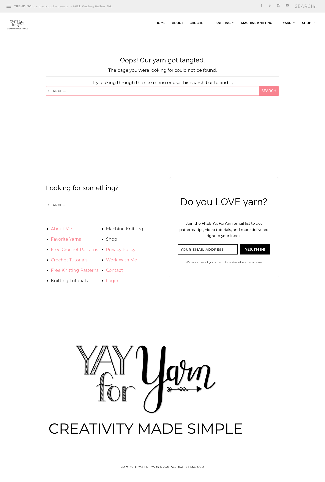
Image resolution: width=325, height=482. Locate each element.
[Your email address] (208, 252)
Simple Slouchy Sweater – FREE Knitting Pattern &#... (73, 6)
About (177, 26)
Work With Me (121, 262)
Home (161, 26)
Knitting (223, 26)
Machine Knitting (256, 26)
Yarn (287, 26)
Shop (306, 26)
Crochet (197, 26)
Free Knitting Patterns (75, 273)
